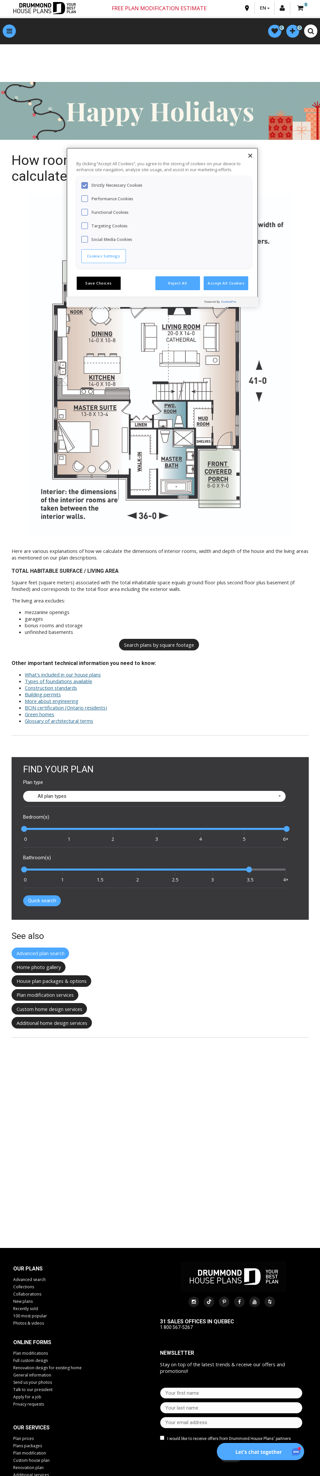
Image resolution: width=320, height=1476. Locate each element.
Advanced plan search (40, 953)
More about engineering (51, 701)
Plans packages (27, 1446)
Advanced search (29, 1279)
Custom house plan (31, 1460)
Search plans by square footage (159, 644)
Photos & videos (28, 1323)
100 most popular (30, 1316)
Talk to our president (33, 1389)
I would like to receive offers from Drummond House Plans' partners (229, 1439)
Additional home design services (52, 1023)
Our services (31, 1427)
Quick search (42, 901)
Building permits (43, 694)
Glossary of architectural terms (59, 721)
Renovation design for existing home (47, 1368)
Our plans (28, 1268)
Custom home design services (49, 1009)
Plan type (33, 782)
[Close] (250, 155)
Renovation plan (28, 1467)
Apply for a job (27, 1397)
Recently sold (25, 1308)
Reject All (177, 283)
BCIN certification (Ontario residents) (66, 707)
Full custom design (30, 1360)
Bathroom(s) (37, 858)
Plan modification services (45, 995)
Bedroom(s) (36, 817)
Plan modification (29, 1453)
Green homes (39, 714)
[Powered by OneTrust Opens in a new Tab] (230, 303)
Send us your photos (32, 1382)
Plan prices (23, 1438)
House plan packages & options (52, 981)
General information (32, 1375)
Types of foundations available (58, 681)
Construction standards (51, 687)
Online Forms (32, 1342)
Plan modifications (30, 1353)
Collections (23, 1287)
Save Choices (98, 283)
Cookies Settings (103, 255)
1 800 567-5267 (176, 1327)
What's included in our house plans (63, 674)
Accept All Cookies (226, 283)
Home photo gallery (39, 967)
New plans (23, 1301)
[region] (162, 227)
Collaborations (27, 1294)
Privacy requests (28, 1404)
